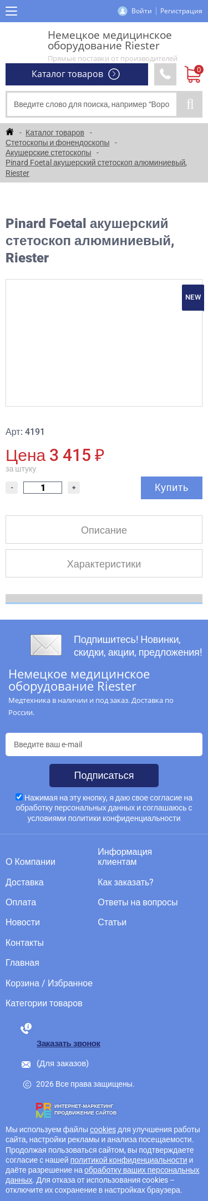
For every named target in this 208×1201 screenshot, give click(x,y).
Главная (22, 963)
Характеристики (104, 564)
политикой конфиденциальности (128, 1160)
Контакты (25, 943)
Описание (104, 530)
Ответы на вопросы (137, 903)
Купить (172, 487)
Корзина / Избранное (49, 984)
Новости (23, 923)
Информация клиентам (125, 857)
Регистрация (181, 10)
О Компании (30, 862)
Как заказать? (126, 883)
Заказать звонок (68, 1043)
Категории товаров (44, 1004)
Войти (141, 10)
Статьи (112, 923)
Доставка (25, 883)
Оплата (21, 903)
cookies (103, 1129)
